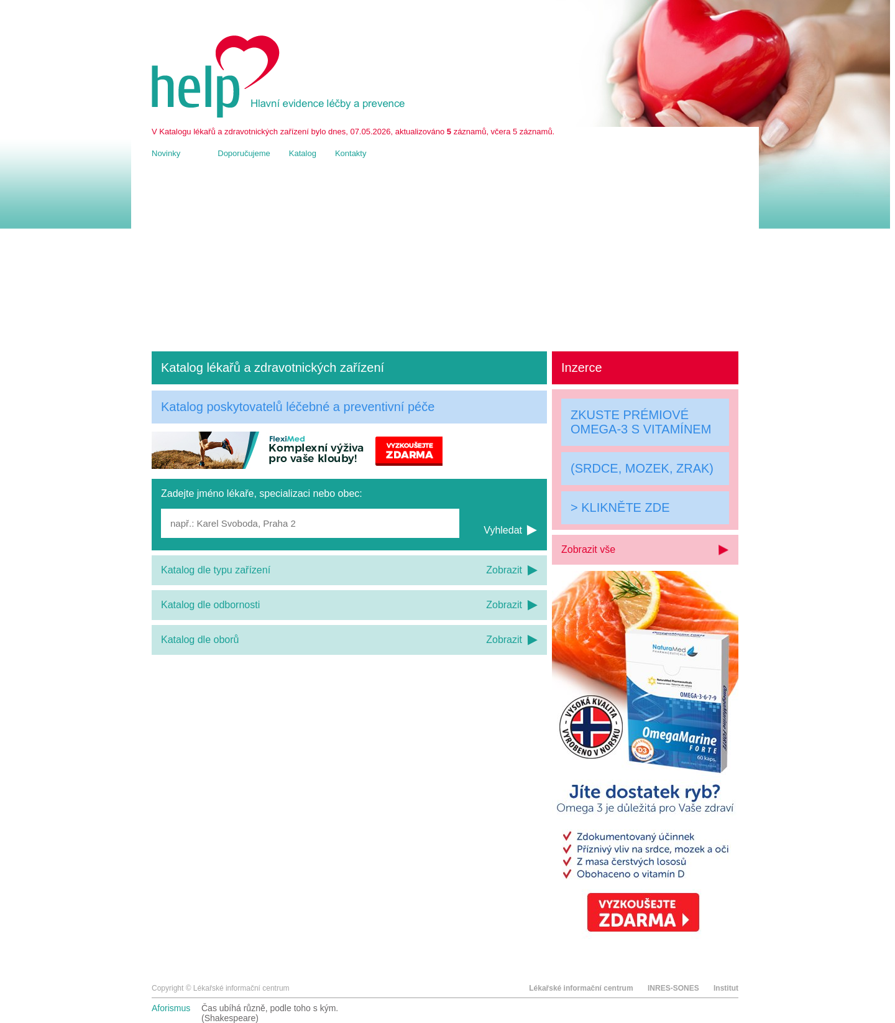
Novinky (166, 153)
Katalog (302, 153)
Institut (726, 988)
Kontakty (351, 153)
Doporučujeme (244, 153)
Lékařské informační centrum (581, 988)
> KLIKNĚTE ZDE (620, 507)
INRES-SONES (673, 988)
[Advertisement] (445, 255)
